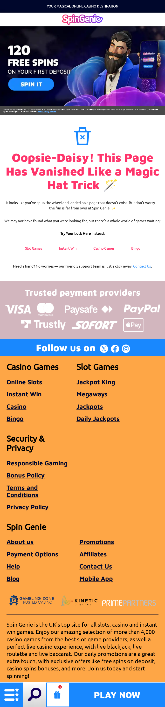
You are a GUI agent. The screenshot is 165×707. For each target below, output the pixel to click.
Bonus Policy (26, 475)
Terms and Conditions (22, 491)
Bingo (135, 248)
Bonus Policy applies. (47, 111)
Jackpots (89, 406)
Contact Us (142, 266)
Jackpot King (95, 381)
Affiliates (93, 554)
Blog (13, 578)
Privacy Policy (27, 506)
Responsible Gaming (37, 463)
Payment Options (32, 554)
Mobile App (96, 578)
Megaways (92, 394)
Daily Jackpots (98, 418)
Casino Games (103, 248)
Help (13, 566)
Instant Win (67, 248)
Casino (16, 406)
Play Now (117, 695)
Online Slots (24, 381)
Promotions (96, 541)
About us (20, 541)
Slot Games (33, 248)
